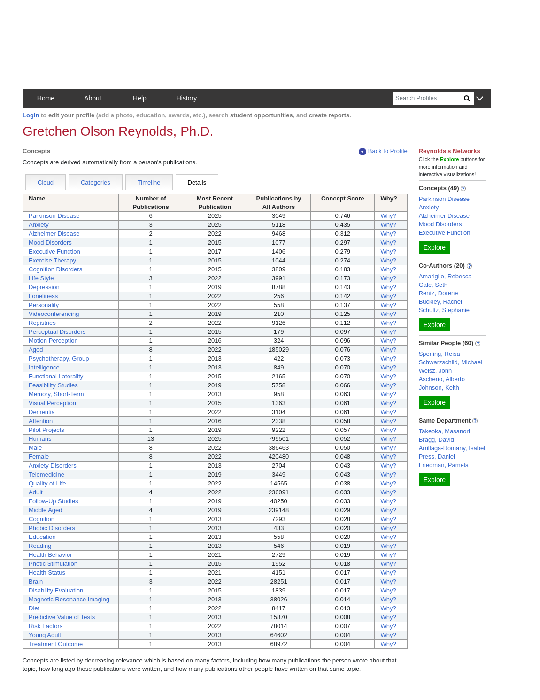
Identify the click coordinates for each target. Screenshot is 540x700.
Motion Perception (53, 340)
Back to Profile (383, 151)
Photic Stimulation (53, 563)
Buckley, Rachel (440, 301)
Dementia (42, 411)
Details (197, 182)
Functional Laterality (56, 376)
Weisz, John (435, 370)
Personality (44, 304)
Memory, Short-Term (56, 394)
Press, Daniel (437, 456)
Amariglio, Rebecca (445, 276)
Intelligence (44, 367)
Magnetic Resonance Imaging (69, 599)
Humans (40, 438)
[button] (480, 98)
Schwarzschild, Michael (450, 362)
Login (31, 115)
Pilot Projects (46, 429)
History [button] (187, 98)
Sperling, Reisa (439, 353)
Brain (36, 581)
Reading (40, 545)
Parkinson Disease (54, 215)
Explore (435, 247)
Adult (36, 492)
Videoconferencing (54, 313)
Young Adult (45, 634)
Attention (41, 420)
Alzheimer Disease (54, 233)
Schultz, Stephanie (444, 310)
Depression (44, 287)
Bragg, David (436, 439)
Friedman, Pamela (444, 465)
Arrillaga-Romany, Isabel (452, 448)
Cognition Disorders (55, 269)
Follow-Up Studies (53, 501)
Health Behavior (50, 554)
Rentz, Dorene (438, 293)
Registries (42, 322)
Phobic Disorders (52, 527)
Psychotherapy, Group (59, 358)
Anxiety (39, 224)
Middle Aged (45, 510)
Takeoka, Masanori (444, 431)
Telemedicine (46, 474)
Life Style (41, 278)
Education (42, 536)
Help (140, 98)
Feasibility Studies (53, 385)
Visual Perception (52, 403)
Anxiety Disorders (53, 465)
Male (35, 447)
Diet (34, 608)
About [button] (92, 98)
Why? (388, 215)
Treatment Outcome (56, 643)
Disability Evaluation (56, 590)
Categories (95, 182)
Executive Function (54, 251)
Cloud (46, 182)
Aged (36, 349)
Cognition (41, 519)
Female (39, 456)
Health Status (47, 572)
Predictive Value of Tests (62, 617)
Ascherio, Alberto (442, 379)
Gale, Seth (433, 284)
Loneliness (43, 296)
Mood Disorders (50, 242)
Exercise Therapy (52, 260)
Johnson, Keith (439, 387)
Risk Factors (45, 626)
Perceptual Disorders (57, 331)
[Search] (428, 98)
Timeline (149, 182)
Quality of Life (47, 483)
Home (45, 98)
